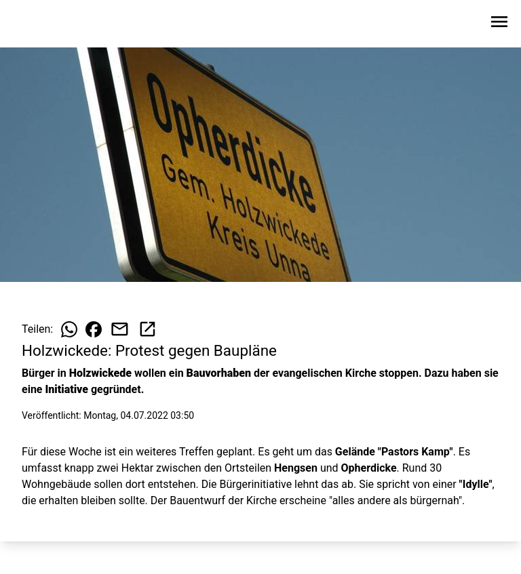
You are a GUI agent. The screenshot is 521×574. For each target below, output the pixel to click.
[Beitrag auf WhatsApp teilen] (69, 329)
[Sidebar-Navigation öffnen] (499, 24)
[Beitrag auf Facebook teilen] (93, 329)
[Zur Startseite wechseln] (43, 24)
